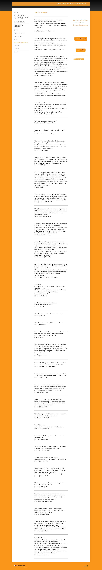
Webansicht (86, 566)
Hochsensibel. (80, 50)
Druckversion (17, 565)
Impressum (26, 566)
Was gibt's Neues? (81, 39)
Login (87, 565)
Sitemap (23, 565)
